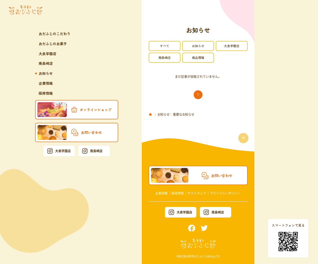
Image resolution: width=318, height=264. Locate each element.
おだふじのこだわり (54, 33)
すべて (164, 46)
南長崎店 (46, 63)
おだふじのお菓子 (53, 43)
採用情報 (46, 93)
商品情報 (198, 57)
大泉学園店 (47, 53)
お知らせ (46, 73)
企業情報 (46, 83)
